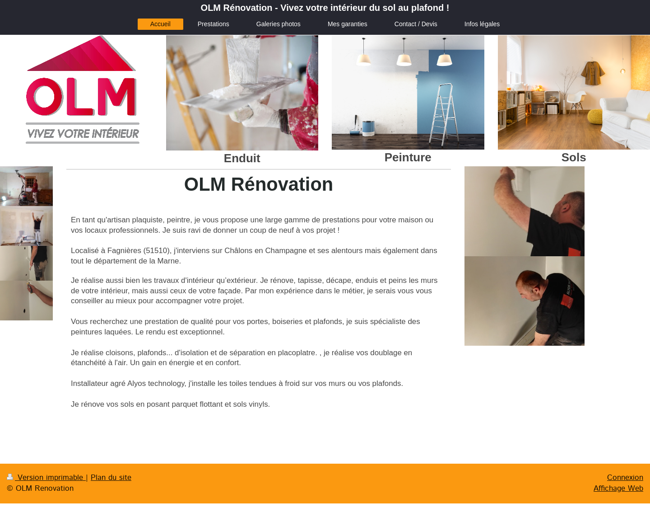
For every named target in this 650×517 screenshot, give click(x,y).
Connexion (625, 477)
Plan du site (111, 477)
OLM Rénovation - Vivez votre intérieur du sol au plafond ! (325, 8)
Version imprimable (46, 477)
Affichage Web (618, 488)
